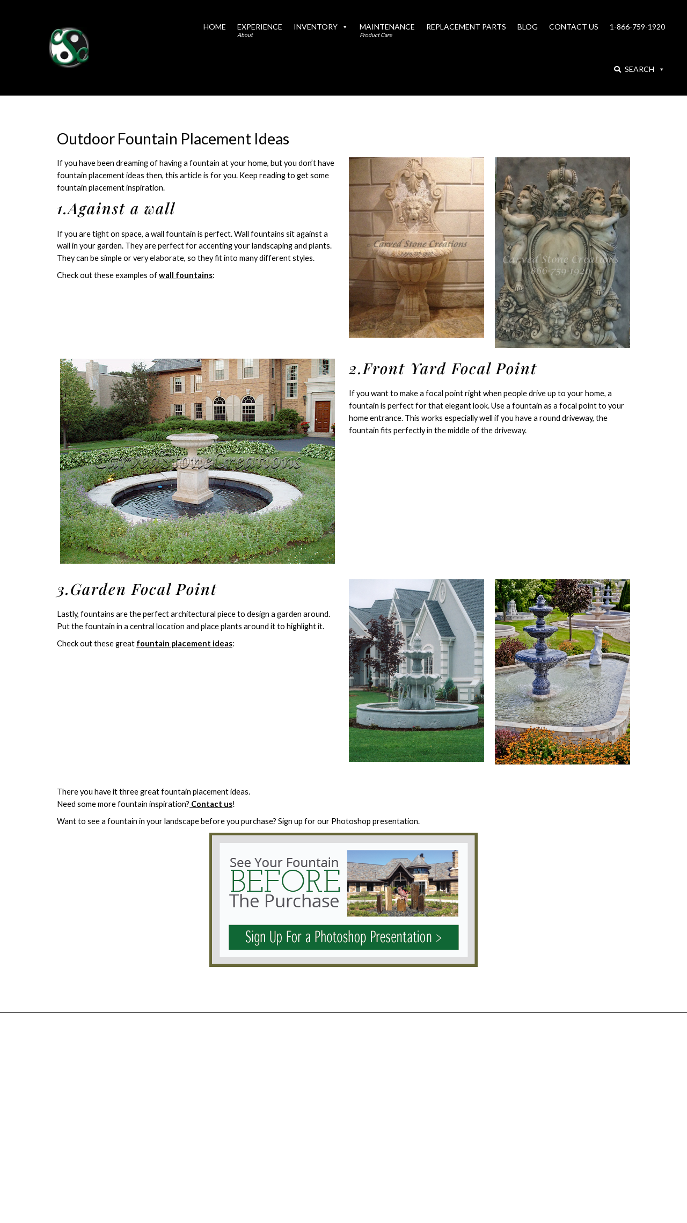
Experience (259, 30)
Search (639, 69)
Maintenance (387, 30)
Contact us (210, 804)
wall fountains (186, 275)
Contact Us (573, 26)
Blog (527, 26)
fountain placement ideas (184, 643)
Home (214, 26)
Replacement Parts (466, 26)
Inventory (321, 26)
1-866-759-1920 (637, 26)
